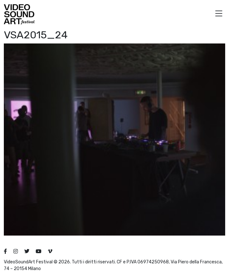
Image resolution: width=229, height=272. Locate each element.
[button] (219, 14)
